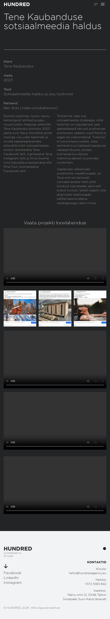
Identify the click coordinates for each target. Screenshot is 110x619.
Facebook (12, 573)
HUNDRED (17, 4)
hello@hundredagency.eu (87, 573)
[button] (96, 4)
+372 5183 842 (95, 584)
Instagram (13, 582)
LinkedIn (11, 578)
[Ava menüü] (102, 4)
